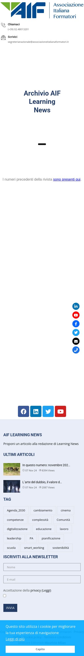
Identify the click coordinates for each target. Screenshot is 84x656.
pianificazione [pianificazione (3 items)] (51, 538)
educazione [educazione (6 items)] (44, 529)
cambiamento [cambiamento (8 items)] (43, 510)
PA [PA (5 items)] (31, 538)
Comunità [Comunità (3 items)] (63, 520)
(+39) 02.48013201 (18, 29)
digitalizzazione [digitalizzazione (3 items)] (17, 529)
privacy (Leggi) (40, 590)
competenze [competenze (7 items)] (15, 520)
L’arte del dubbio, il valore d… (42, 482)
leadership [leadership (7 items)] (14, 538)
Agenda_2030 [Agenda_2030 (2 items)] (16, 510)
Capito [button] (40, 649)
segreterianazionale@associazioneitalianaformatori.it (38, 41)
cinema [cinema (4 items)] (66, 510)
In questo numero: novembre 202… (46, 465)
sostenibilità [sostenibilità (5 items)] (60, 548)
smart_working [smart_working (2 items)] (34, 548)
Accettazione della (25, 593)
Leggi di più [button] (15, 639)
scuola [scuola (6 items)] (11, 548)
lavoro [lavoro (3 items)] (64, 529)
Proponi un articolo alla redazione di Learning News (41, 444)
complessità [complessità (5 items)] (40, 520)
